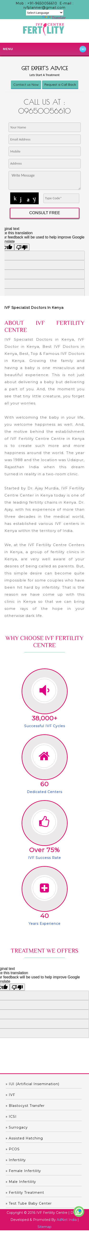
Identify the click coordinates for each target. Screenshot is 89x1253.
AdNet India (67, 1220)
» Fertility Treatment (25, 1192)
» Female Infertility (23, 1171)
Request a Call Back (60, 84)
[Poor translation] (17, 987)
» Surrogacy (17, 1127)
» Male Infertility (21, 1182)
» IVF (10, 1095)
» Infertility (16, 1160)
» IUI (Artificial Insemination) (32, 1084)
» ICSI (11, 1116)
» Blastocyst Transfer (25, 1106)
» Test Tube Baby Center (29, 1203)
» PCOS (13, 1149)
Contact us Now (26, 84)
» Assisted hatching (24, 1138)
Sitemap (44, 1227)
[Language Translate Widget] (44, 13)
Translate (54, 18)
